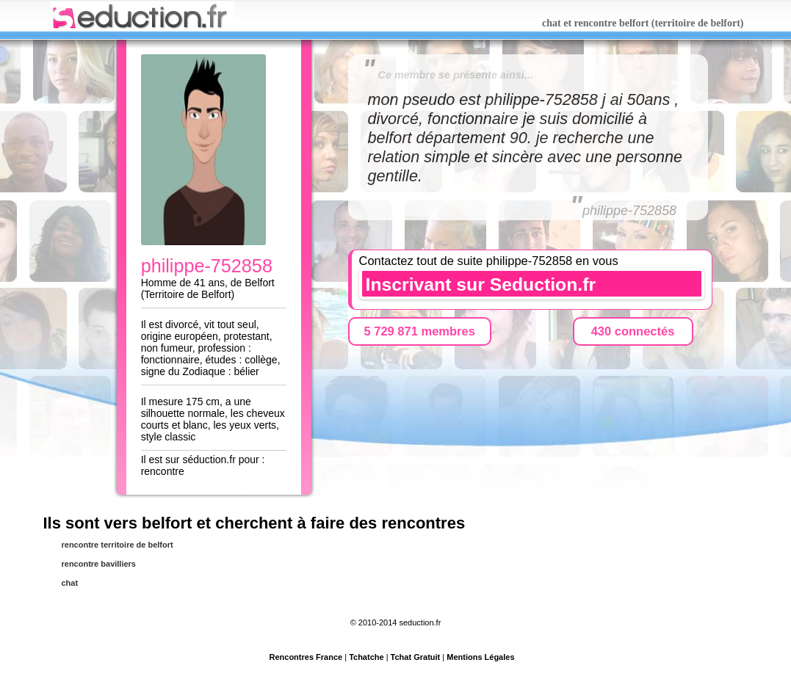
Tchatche (366, 657)
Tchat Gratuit (416, 657)
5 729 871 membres (419, 331)
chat (70, 582)
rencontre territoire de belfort (117, 544)
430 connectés (633, 331)
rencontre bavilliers (99, 563)
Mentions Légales (480, 657)
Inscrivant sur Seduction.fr (481, 284)
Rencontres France (305, 657)
